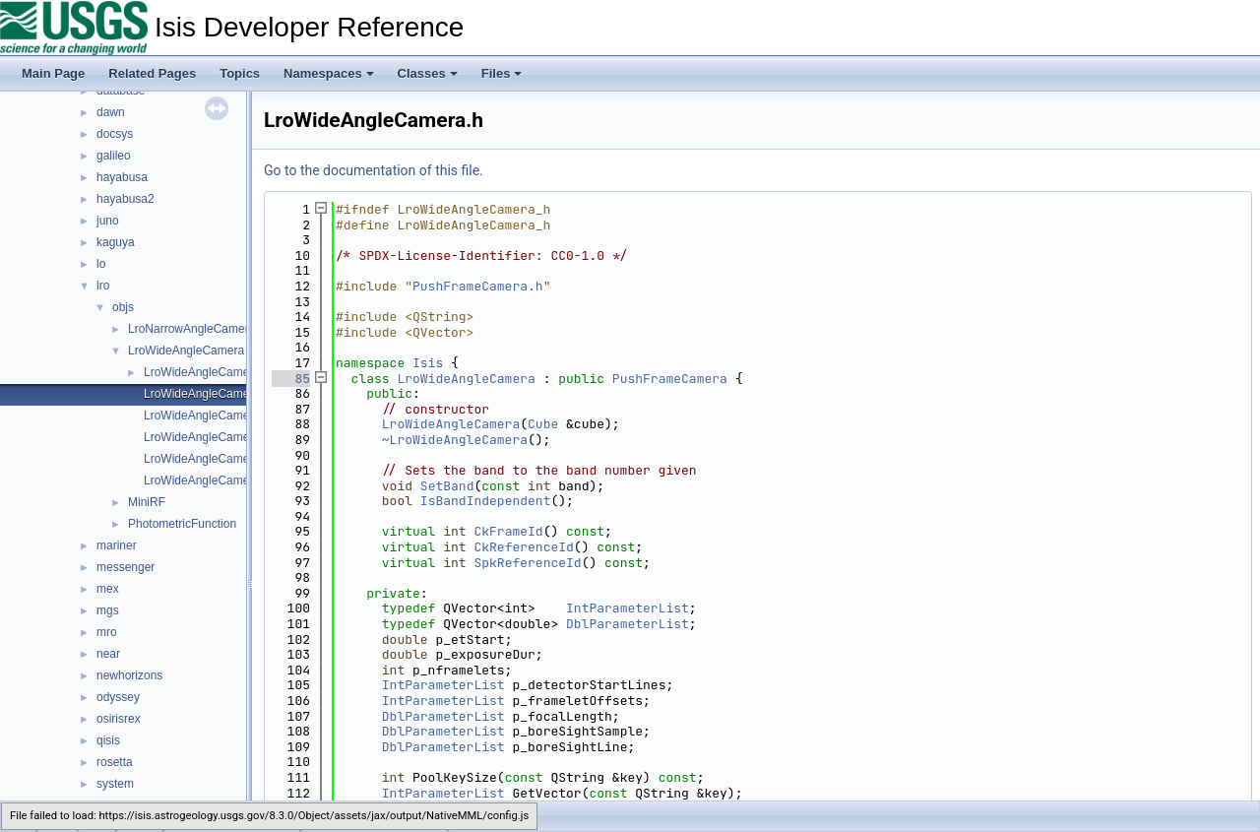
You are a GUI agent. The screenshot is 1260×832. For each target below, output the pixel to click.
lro (102, 285)
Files (502, 73)
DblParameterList (627, 623)
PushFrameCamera (669, 378)
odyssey (118, 697)
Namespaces (329, 73)
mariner (116, 545)
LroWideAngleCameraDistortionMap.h (243, 437)
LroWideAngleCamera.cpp (213, 372)
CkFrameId (507, 531)
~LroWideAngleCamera (455, 439)
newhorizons (129, 675)
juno (107, 220)
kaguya (115, 242)
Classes (428, 73)
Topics (240, 73)
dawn (110, 112)
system (115, 784)
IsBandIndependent (485, 500)
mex (107, 589)
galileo (113, 155)
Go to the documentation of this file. (373, 170)
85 (291, 378)
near (108, 654)
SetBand (447, 486)
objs (123, 307)
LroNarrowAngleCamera (191, 329)
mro (106, 632)
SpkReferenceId (527, 562)
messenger (125, 567)
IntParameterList (627, 608)
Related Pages (152, 73)
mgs (107, 610)
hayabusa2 (125, 199)
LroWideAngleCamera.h (207, 394)
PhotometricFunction (182, 524)
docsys (114, 134)
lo (100, 264)
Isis (427, 362)
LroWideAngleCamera (186, 350)
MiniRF (146, 502)
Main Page (53, 73)
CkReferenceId (523, 547)
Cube (543, 424)
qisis (108, 740)
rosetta (114, 762)
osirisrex (118, 719)
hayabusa (122, 177)
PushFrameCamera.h (477, 286)
